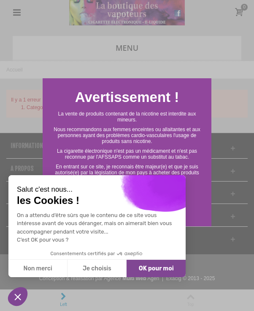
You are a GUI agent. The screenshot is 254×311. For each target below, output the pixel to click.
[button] (18, 296)
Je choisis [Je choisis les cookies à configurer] (97, 268)
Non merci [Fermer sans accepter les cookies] (37, 268)
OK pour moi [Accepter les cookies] (156, 268)
